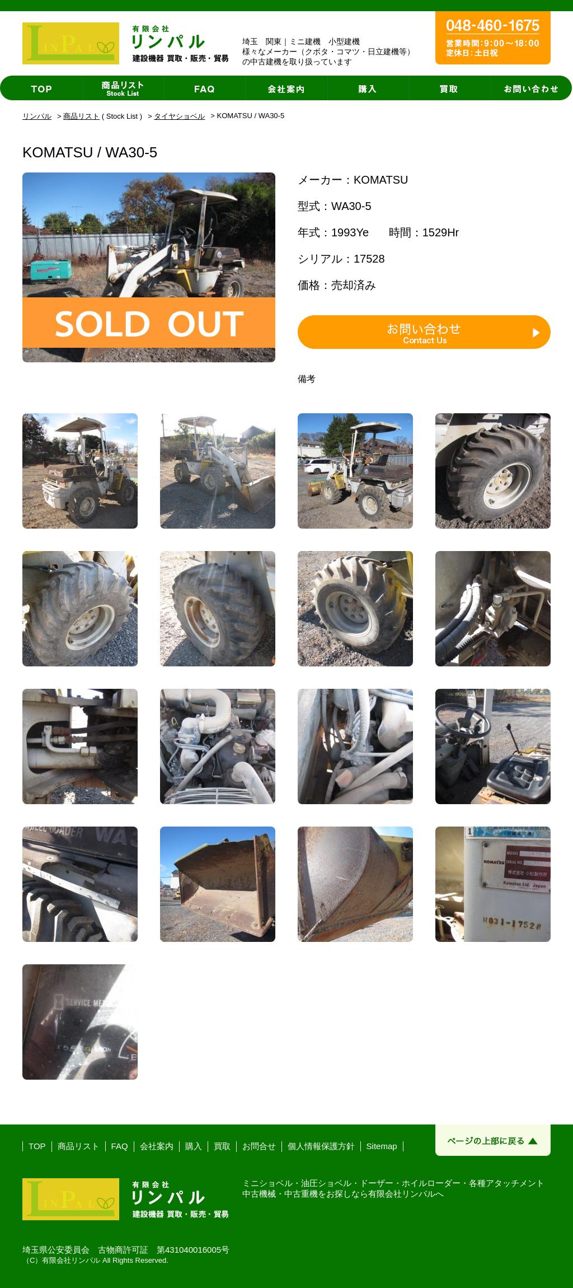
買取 (222, 1146)
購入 (193, 1146)
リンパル (36, 116)
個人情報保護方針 (321, 1146)
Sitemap (382, 1146)
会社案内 (156, 1146)
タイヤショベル (179, 116)
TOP (37, 1146)
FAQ (119, 1146)
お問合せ (259, 1146)
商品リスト (81, 116)
